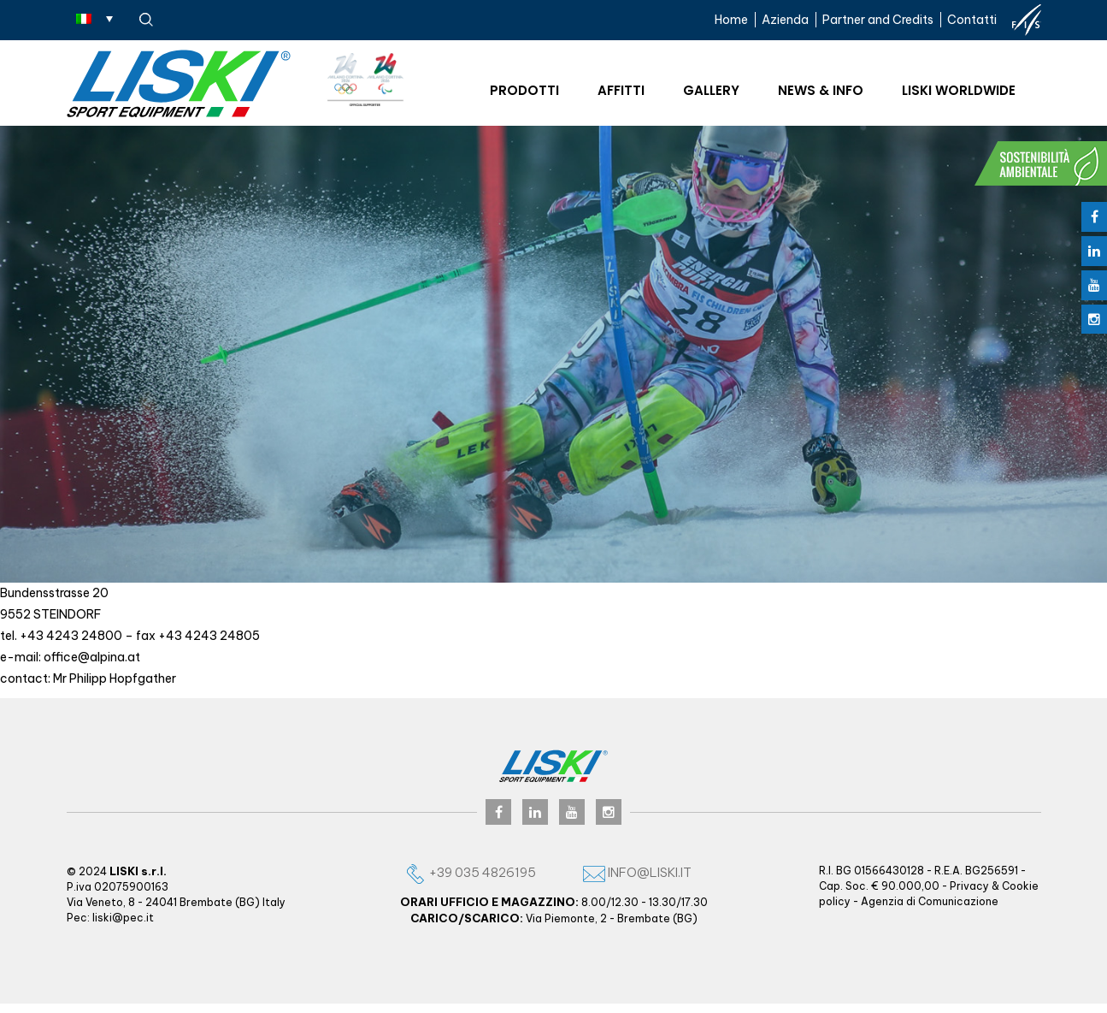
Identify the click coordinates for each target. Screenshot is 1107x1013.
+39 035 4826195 (470, 872)
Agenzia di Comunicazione (929, 901)
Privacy (969, 886)
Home (731, 19)
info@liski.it (637, 872)
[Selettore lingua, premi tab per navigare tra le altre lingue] (94, 18)
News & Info (820, 90)
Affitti (621, 90)
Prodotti (524, 90)
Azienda (785, 19)
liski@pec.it (123, 917)
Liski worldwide (959, 90)
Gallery (711, 90)
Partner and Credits (877, 19)
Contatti (972, 19)
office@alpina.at (92, 657)
